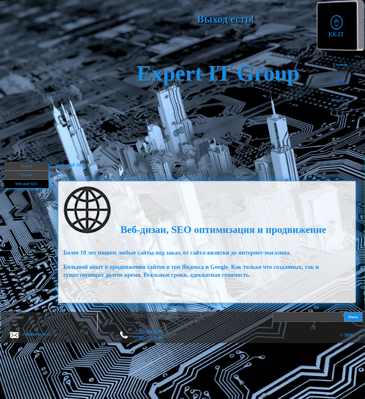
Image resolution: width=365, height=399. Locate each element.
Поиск (353, 317)
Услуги (59, 173)
